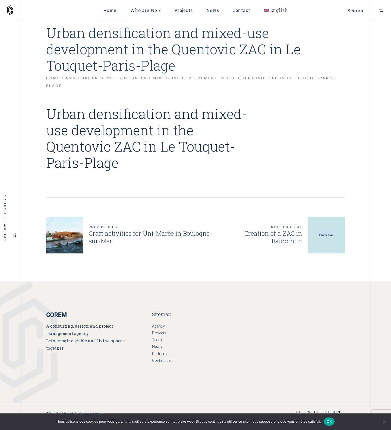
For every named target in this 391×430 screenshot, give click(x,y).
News (157, 346)
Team (157, 340)
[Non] (384, 421)
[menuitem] (276, 10)
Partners (159, 353)
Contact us (161, 360)
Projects (159, 333)
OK (329, 421)
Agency (158, 326)
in (14, 235)
